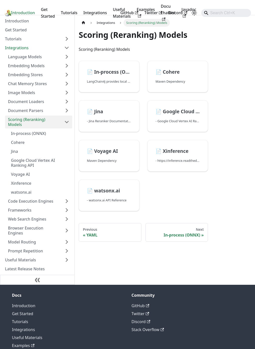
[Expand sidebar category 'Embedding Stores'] (66, 75)
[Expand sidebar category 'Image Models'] (66, 93)
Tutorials (69, 12)
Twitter (153, 12)
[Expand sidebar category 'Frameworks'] (66, 210)
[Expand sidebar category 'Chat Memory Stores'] (66, 84)
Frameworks (19, 210)
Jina (14, 151)
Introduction (23, 12)
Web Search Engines (27, 219)
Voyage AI (20, 174)
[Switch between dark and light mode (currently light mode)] (194, 13)
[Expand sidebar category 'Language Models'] (66, 57)
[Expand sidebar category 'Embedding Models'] (66, 66)
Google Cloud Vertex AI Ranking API (33, 163)
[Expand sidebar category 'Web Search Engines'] (66, 219)
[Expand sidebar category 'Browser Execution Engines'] (66, 230)
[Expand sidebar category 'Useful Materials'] (66, 260)
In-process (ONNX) (28, 133)
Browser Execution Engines (25, 230)
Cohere (18, 142)
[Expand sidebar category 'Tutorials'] (66, 39)
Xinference (21, 183)
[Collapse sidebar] (37, 280)
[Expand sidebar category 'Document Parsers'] (66, 111)
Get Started (48, 13)
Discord (177, 12)
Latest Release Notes (25, 269)
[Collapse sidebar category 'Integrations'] (66, 48)
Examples (23, 345)
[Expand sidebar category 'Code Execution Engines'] (66, 201)
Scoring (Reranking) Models (26, 122)
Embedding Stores (25, 74)
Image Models (21, 92)
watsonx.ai (21, 192)
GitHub (129, 12)
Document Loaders (26, 101)
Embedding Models (26, 65)
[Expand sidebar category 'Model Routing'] (66, 242)
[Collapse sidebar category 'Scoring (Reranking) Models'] (66, 122)
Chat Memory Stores (27, 83)
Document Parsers (25, 110)
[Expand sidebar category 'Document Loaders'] (66, 102)
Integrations (95, 12)
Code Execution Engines (30, 201)
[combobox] (226, 13)
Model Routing (22, 242)
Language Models (25, 56)
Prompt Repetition (25, 251)
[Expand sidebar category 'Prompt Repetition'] (66, 251)
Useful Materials (20, 260)
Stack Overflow (147, 329)
